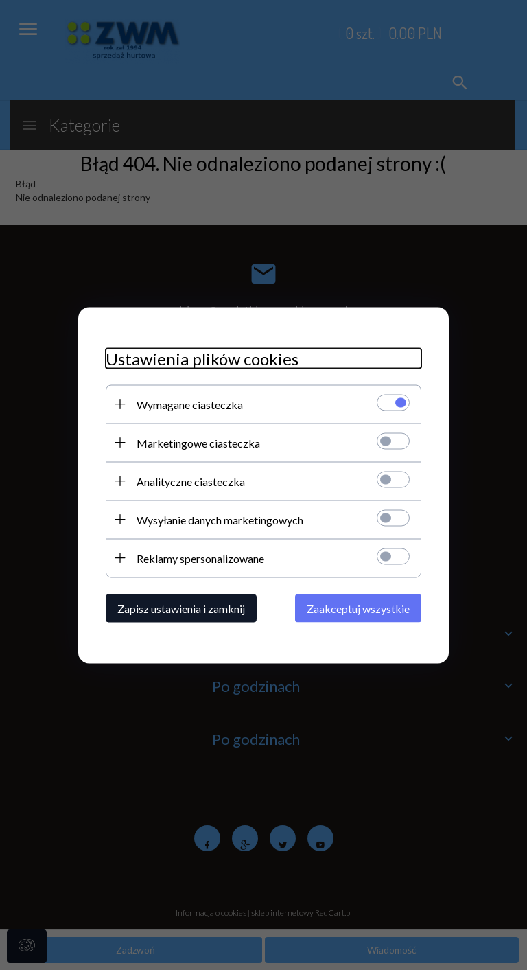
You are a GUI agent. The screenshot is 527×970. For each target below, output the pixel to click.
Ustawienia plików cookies (202, 358)
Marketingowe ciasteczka (198, 442)
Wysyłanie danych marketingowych (220, 519)
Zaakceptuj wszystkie (358, 607)
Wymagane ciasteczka (190, 404)
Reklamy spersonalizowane (200, 557)
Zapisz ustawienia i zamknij (181, 607)
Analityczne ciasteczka (191, 480)
